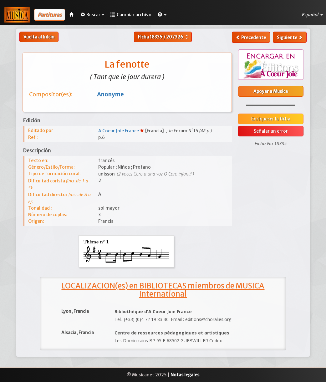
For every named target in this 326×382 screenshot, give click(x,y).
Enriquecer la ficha (270, 119)
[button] (162, 15)
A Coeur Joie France (119, 131)
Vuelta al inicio (38, 37)
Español (312, 15)
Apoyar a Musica (270, 91)
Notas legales (185, 375)
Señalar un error (271, 131)
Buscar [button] (92, 15)
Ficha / (164, 37)
